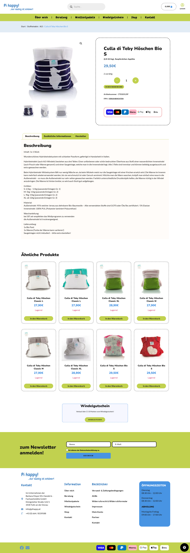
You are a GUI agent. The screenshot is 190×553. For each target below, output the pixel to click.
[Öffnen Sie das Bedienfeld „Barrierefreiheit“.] (184, 547)
